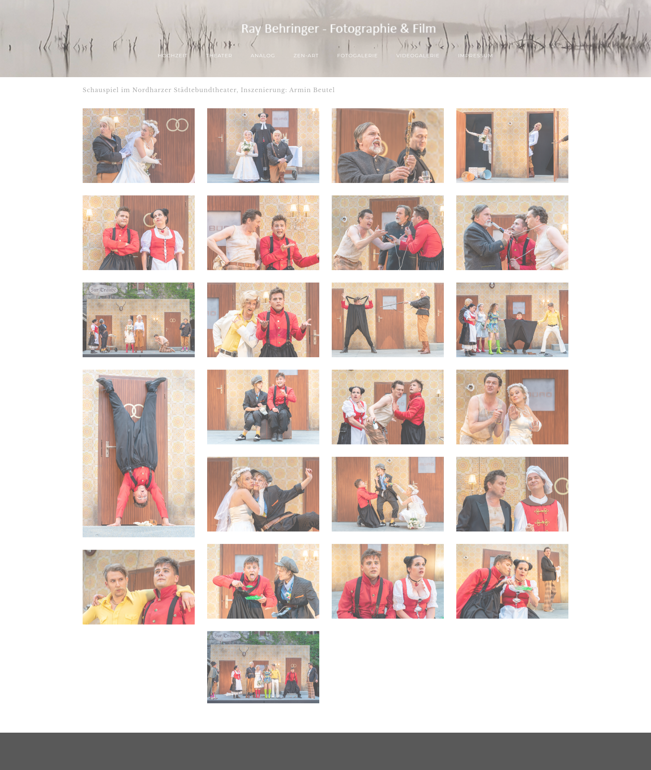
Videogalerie (418, 55)
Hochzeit (173, 55)
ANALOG (263, 55)
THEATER (219, 55)
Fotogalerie (357, 55)
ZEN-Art (306, 55)
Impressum (475, 55)
